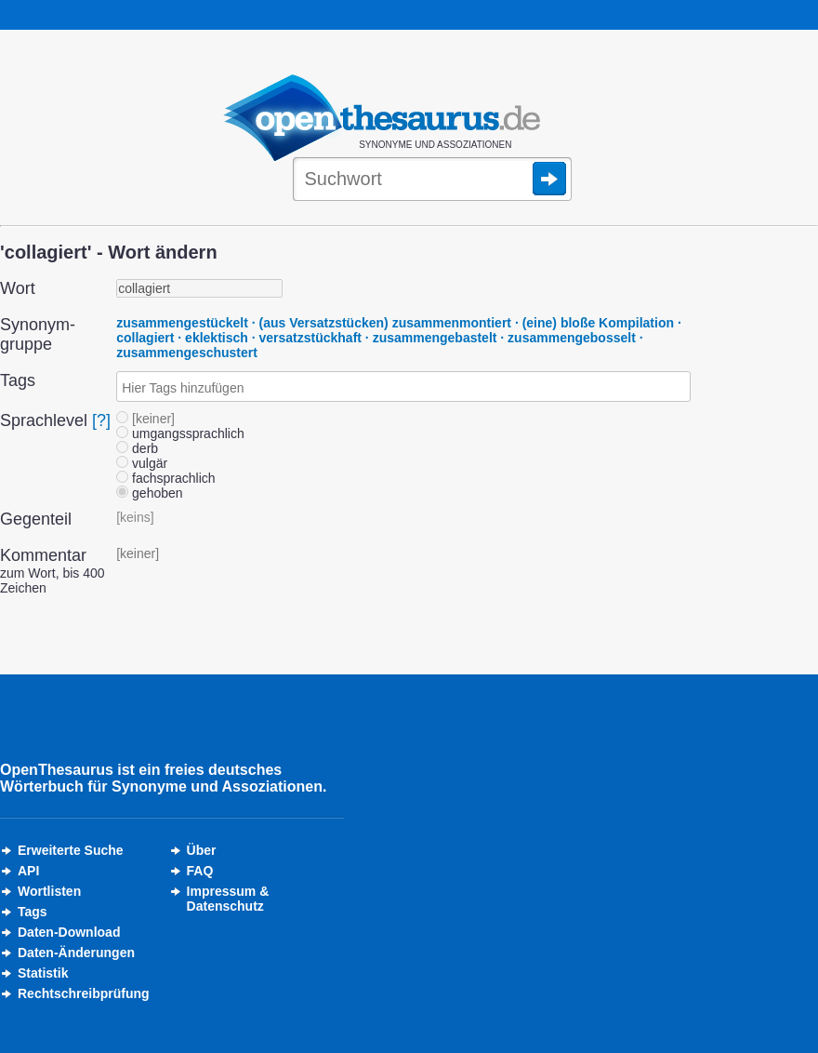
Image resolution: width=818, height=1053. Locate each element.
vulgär (141, 463)
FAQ (200, 870)
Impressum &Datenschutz (228, 898)
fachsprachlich (165, 478)
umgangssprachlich (180, 433)
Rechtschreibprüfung (84, 993)
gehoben (149, 493)
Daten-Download (69, 932)
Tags (32, 911)
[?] (101, 420)
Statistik (43, 973)
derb (137, 448)
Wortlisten (49, 891)
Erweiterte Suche (71, 850)
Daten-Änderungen (76, 952)
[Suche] (432, 180)
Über (202, 850)
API (28, 870)
